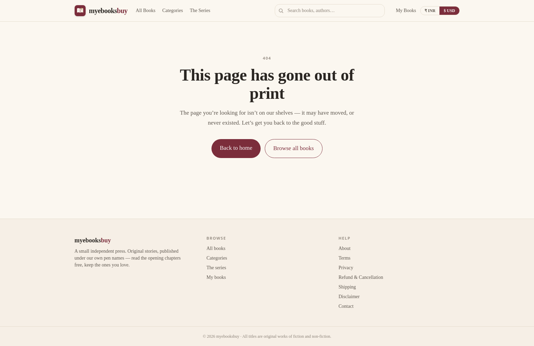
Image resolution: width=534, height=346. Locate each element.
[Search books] (330, 10)
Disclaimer (349, 296)
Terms (345, 258)
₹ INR (430, 10)
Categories (172, 10)
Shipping (347, 287)
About (345, 248)
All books (216, 248)
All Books (145, 10)
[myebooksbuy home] (101, 10)
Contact (346, 306)
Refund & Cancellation (361, 277)
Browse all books (293, 148)
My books (216, 277)
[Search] (281, 10)
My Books (406, 10)
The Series (200, 10)
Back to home (236, 148)
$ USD (449, 10)
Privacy (346, 267)
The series (216, 267)
